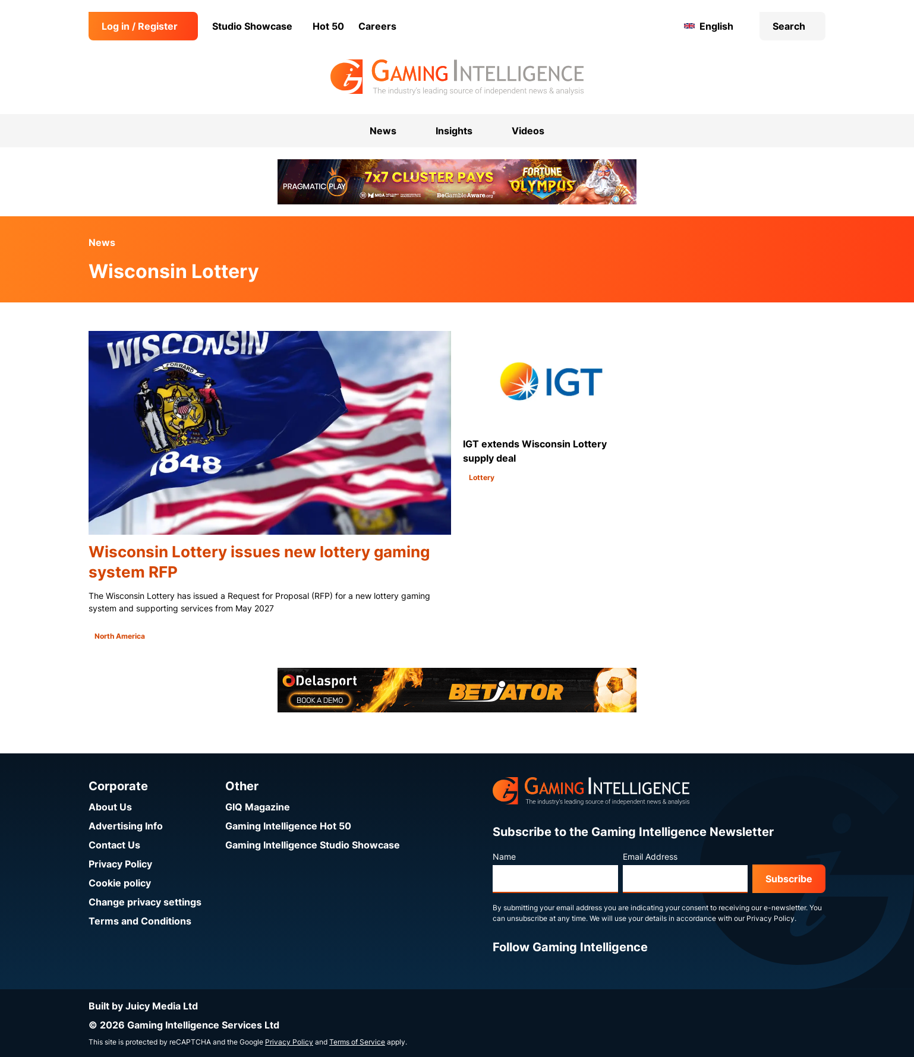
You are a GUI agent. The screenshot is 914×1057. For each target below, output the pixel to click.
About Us (110, 807)
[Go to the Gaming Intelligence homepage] (456, 77)
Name (504, 856)
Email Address (650, 856)
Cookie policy (120, 883)
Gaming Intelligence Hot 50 (288, 826)
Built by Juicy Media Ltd (143, 1006)
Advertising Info (126, 826)
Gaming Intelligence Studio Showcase (312, 845)
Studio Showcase (252, 26)
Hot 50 (328, 26)
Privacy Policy (120, 864)
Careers (377, 26)
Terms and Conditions (140, 921)
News (102, 242)
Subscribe (788, 879)
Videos (528, 131)
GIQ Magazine (257, 807)
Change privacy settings (145, 902)
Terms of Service (357, 1041)
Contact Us (114, 845)
